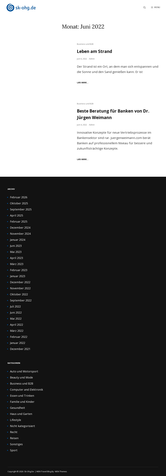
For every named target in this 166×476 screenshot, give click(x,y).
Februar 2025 (18, 221)
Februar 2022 (18, 336)
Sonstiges (16, 444)
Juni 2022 (16, 312)
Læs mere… (82, 82)
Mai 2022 (16, 318)
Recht (13, 432)
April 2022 (16, 324)
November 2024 (20, 233)
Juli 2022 (15, 306)
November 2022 (20, 288)
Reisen (14, 438)
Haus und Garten (21, 413)
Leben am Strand (95, 51)
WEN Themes (61, 471)
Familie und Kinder (22, 401)
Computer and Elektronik (26, 389)
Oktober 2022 (19, 294)
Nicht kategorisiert (22, 426)
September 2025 (21, 209)
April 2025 (16, 215)
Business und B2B (85, 44)
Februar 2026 (18, 197)
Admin (92, 58)
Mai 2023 (16, 251)
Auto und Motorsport (24, 371)
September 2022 (21, 300)
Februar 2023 (18, 270)
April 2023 (16, 258)
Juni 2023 (16, 245)
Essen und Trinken (22, 395)
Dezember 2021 (20, 349)
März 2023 (16, 264)
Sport (13, 450)
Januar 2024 (17, 239)
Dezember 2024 (20, 227)
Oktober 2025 (19, 203)
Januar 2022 (17, 342)
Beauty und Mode (21, 377)
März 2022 (16, 330)
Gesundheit (17, 407)
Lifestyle (15, 420)
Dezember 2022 (20, 282)
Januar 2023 (17, 276)
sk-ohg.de (29, 471)
